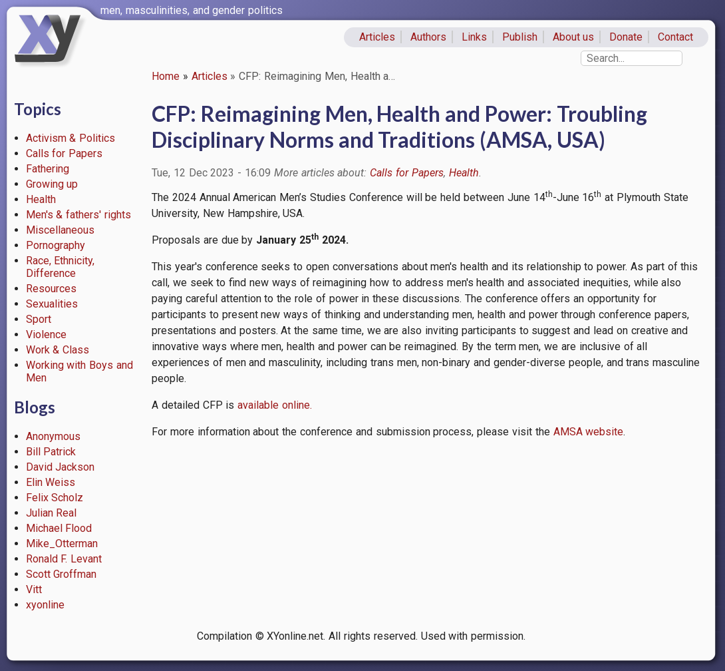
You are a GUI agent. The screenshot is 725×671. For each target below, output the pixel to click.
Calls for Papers (64, 153)
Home (166, 76)
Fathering (47, 168)
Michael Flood (59, 528)
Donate (626, 37)
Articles (377, 37)
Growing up (52, 184)
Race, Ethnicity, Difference (60, 267)
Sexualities (52, 304)
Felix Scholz (55, 497)
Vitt (34, 589)
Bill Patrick (51, 451)
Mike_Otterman (62, 543)
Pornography (55, 245)
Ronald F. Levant (64, 559)
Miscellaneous (60, 230)
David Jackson (60, 467)
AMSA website (588, 431)
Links (474, 37)
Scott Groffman (61, 574)
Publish (519, 37)
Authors (428, 37)
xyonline (45, 604)
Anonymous (53, 436)
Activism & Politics (71, 138)
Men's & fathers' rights (78, 214)
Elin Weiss (51, 482)
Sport (38, 319)
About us (574, 37)
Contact (675, 37)
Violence (46, 334)
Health (41, 199)
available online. (274, 405)
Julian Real (51, 513)
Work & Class (58, 349)
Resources (51, 288)
